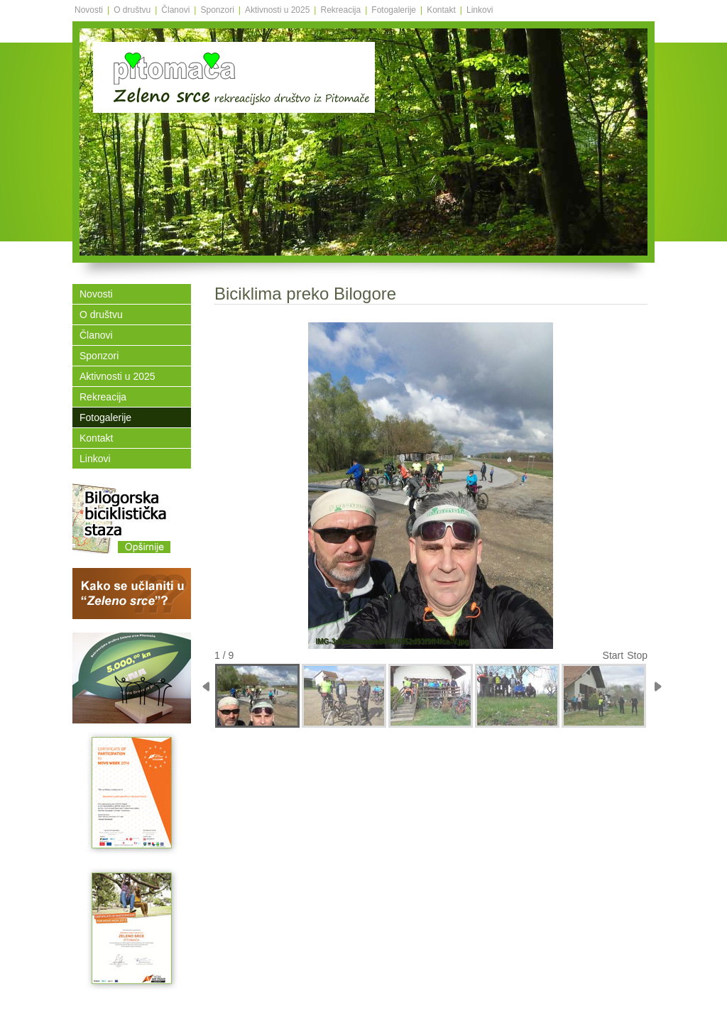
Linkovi (479, 10)
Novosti (89, 10)
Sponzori (217, 10)
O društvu (132, 10)
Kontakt (441, 10)
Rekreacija (340, 10)
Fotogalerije (393, 10)
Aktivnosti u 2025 (277, 10)
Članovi (175, 10)
